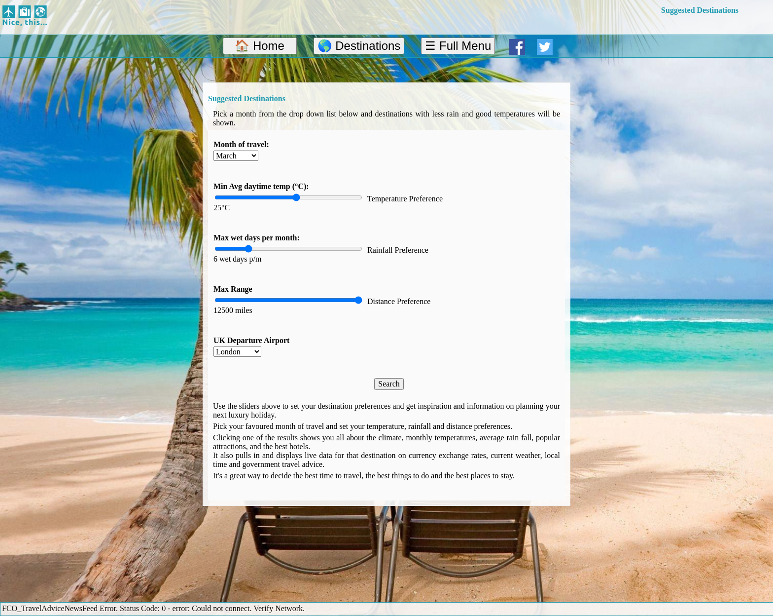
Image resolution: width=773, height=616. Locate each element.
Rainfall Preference (397, 250)
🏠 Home (259, 45)
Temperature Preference (405, 198)
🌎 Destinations (359, 45)
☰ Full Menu (458, 45)
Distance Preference (398, 301)
